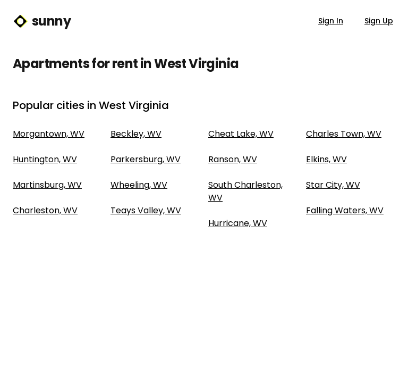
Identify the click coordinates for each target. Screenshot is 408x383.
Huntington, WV (45, 159)
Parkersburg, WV (145, 159)
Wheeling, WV (138, 185)
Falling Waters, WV (345, 210)
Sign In (330, 20)
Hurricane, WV (237, 223)
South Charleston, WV (245, 191)
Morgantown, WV (48, 134)
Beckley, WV (136, 134)
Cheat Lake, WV (241, 134)
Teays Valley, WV (145, 210)
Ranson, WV (232, 159)
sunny (42, 21)
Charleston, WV (45, 210)
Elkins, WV (326, 159)
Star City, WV (333, 185)
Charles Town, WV (343, 134)
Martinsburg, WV (47, 185)
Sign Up (378, 20)
